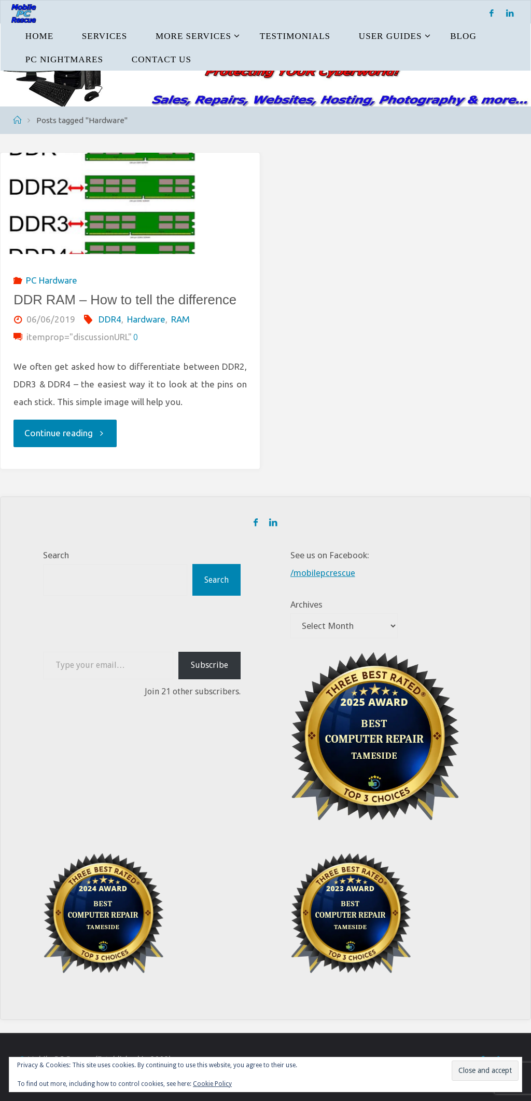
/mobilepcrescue (322, 573)
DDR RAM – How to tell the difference (124, 299)
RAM (180, 319)
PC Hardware (51, 280)
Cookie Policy (212, 1083)
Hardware (146, 319)
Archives (306, 604)
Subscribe (209, 664)
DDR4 (110, 319)
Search (56, 555)
